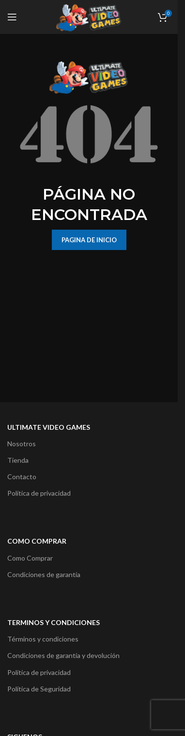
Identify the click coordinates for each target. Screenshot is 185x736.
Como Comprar (30, 558)
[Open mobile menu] (12, 17)
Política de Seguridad (39, 689)
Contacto (21, 476)
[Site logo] (88, 16)
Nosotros (21, 443)
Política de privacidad (39, 493)
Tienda (18, 460)
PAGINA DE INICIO (89, 240)
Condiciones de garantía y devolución (63, 655)
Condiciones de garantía (43, 574)
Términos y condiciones (42, 639)
